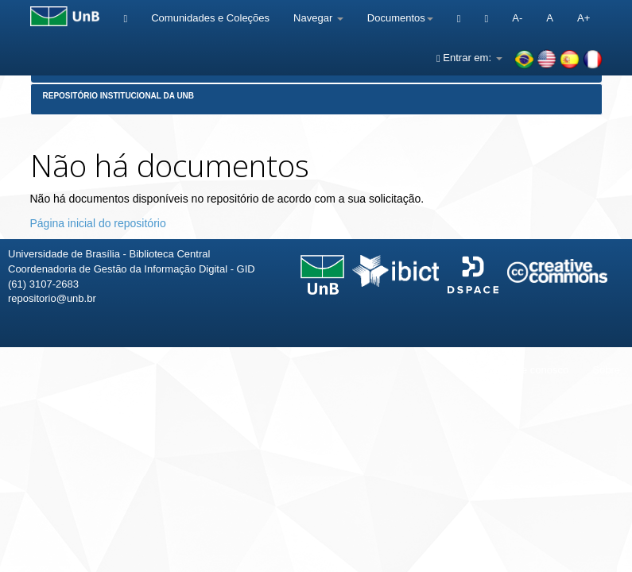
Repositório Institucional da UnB (119, 95)
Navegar (318, 18)
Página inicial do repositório (98, 223)
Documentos (400, 18)
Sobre (606, 370)
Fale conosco (537, 370)
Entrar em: (469, 58)
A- (517, 18)
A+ (583, 18)
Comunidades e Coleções (210, 18)
